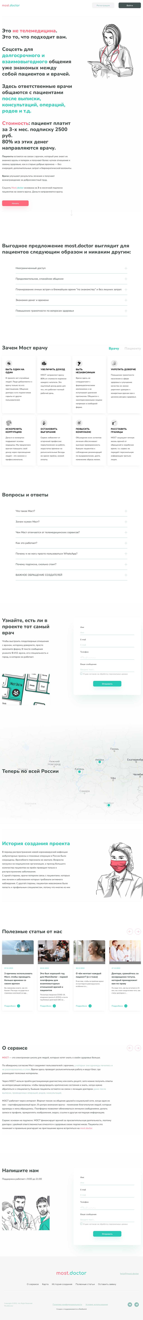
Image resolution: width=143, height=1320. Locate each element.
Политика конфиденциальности (67, 1304)
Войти (130, 5)
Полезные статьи (85, 1284)
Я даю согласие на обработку (105, 674)
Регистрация (103, 5)
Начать (15, 203)
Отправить (107, 684)
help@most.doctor (129, 1273)
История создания (62, 1284)
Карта (45, 1284)
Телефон (84, 652)
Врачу (114, 348)
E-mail (83, 639)
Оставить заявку (107, 1284)
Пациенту (133, 348)
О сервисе (33, 1284)
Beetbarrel (83, 1309)
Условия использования (96, 1304)
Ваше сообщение (88, 664)
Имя (82, 627)
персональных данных (118, 674)
